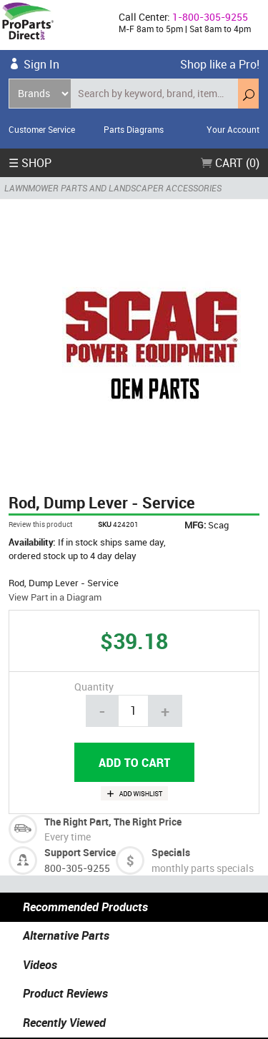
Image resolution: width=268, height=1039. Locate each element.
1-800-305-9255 (210, 17)
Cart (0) (230, 163)
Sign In (41, 64)
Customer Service (42, 129)
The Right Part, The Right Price (113, 821)
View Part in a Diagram (55, 597)
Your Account (233, 129)
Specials (171, 852)
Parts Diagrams (134, 129)
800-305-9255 (77, 868)
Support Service (80, 852)
